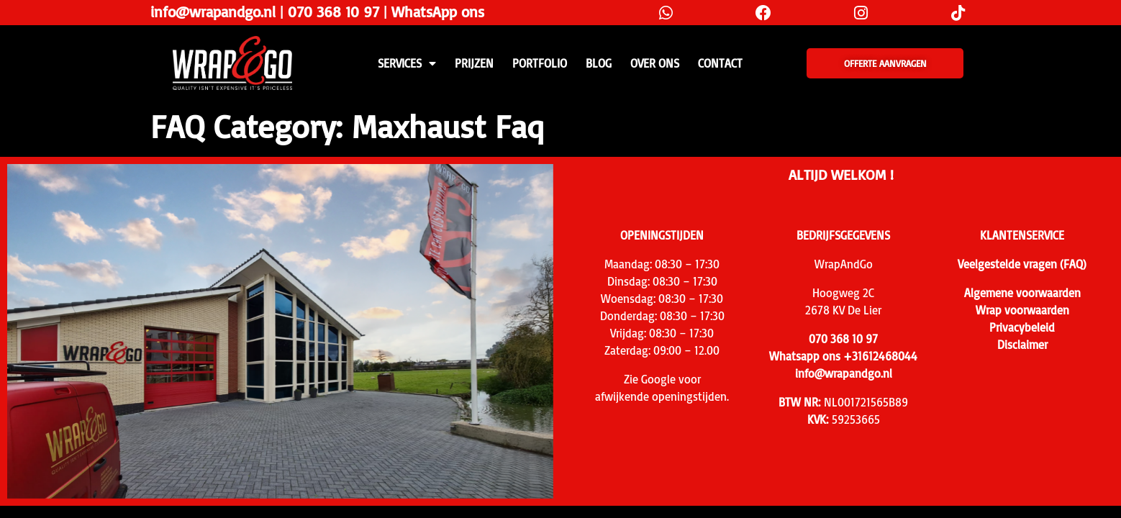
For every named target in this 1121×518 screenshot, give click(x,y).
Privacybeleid (1022, 327)
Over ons (654, 63)
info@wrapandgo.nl (213, 11)
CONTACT (720, 63)
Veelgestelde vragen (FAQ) (1022, 264)
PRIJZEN (474, 63)
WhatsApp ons (437, 11)
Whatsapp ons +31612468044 (843, 356)
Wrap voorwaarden (1022, 310)
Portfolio (539, 63)
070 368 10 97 (333, 11)
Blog (599, 63)
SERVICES (407, 63)
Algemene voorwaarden (1022, 293)
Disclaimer (1022, 344)
